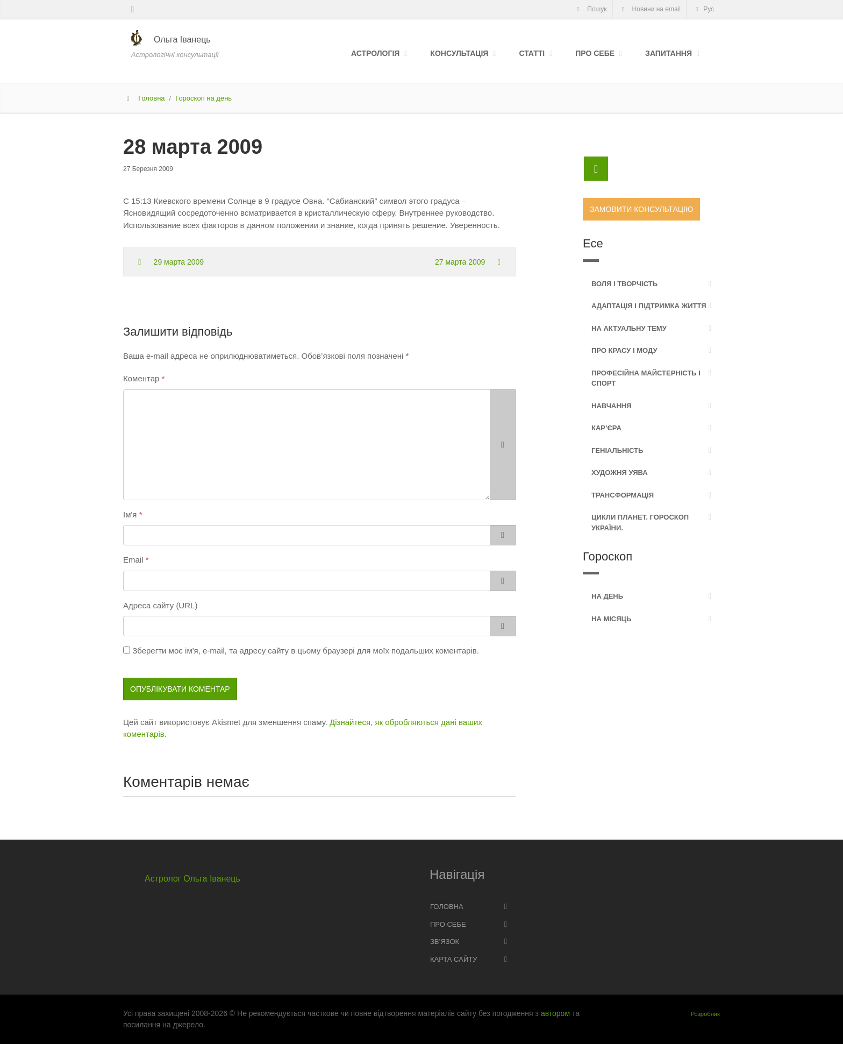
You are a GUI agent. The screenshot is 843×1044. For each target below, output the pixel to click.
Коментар (141, 378)
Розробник (705, 1014)
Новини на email (650, 9)
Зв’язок (444, 942)
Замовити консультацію (641, 209)
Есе (593, 243)
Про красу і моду (624, 350)
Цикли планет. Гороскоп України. (640, 522)
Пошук (590, 9)
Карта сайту (453, 959)
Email (133, 559)
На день (607, 596)
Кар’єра (606, 428)
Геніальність (617, 450)
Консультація (459, 53)
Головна (151, 98)
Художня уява (619, 472)
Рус (703, 9)
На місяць (611, 619)
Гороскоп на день (203, 98)
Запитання (668, 53)
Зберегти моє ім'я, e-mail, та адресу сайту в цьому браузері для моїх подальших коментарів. (305, 650)
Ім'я (130, 514)
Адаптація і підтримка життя (648, 306)
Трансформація (622, 495)
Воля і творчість (624, 284)
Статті (532, 53)
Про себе (595, 53)
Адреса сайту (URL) (160, 605)
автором (555, 1013)
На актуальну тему (629, 328)
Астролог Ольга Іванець (192, 878)
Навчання (611, 406)
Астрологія (375, 53)
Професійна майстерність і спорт (646, 378)
